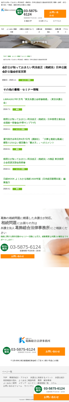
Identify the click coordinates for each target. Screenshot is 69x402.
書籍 (17, 109)
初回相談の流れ (48, 30)
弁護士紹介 (39, 30)
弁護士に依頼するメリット (27, 30)
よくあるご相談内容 (12, 30)
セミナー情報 (26, 80)
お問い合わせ (54, 14)
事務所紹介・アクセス (18, 377)
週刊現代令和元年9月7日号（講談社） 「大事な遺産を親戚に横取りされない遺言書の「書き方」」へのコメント (33, 141)
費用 (40, 380)
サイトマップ (30, 386)
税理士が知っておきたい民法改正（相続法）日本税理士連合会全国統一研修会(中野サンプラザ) (34, 121)
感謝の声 (29, 21)
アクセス (58, 21)
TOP (2, 29)
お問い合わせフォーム (12, 386)
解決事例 (47, 380)
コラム (54, 383)
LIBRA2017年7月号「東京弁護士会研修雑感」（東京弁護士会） (33, 101)
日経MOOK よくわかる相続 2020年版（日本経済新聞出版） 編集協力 (34, 181)
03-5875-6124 (31, 12)
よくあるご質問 (9, 383)
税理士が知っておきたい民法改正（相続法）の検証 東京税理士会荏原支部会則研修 (33, 161)
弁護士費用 (58, 30)
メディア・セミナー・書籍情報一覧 (34, 383)
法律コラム (44, 21)
